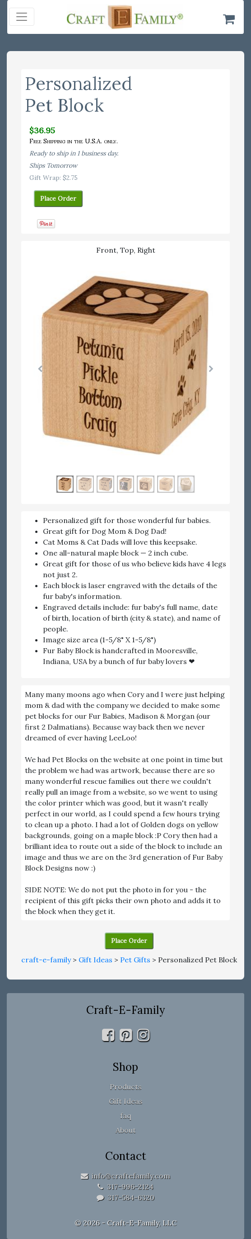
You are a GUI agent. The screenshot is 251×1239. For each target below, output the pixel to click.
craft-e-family (46, 959)
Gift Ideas (95, 959)
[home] (125, 17)
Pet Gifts (135, 959)
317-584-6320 (125, 1197)
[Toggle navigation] (21, 17)
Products (126, 1086)
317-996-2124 (125, 1186)
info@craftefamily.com (125, 1175)
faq (125, 1115)
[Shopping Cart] (229, 19)
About (126, 1130)
